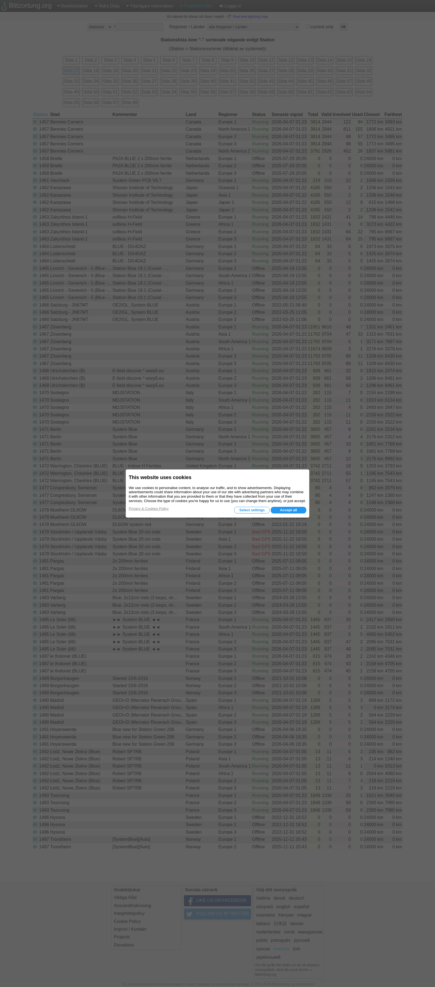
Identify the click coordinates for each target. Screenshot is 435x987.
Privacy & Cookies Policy (149, 509)
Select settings (252, 510)
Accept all (288, 510)
